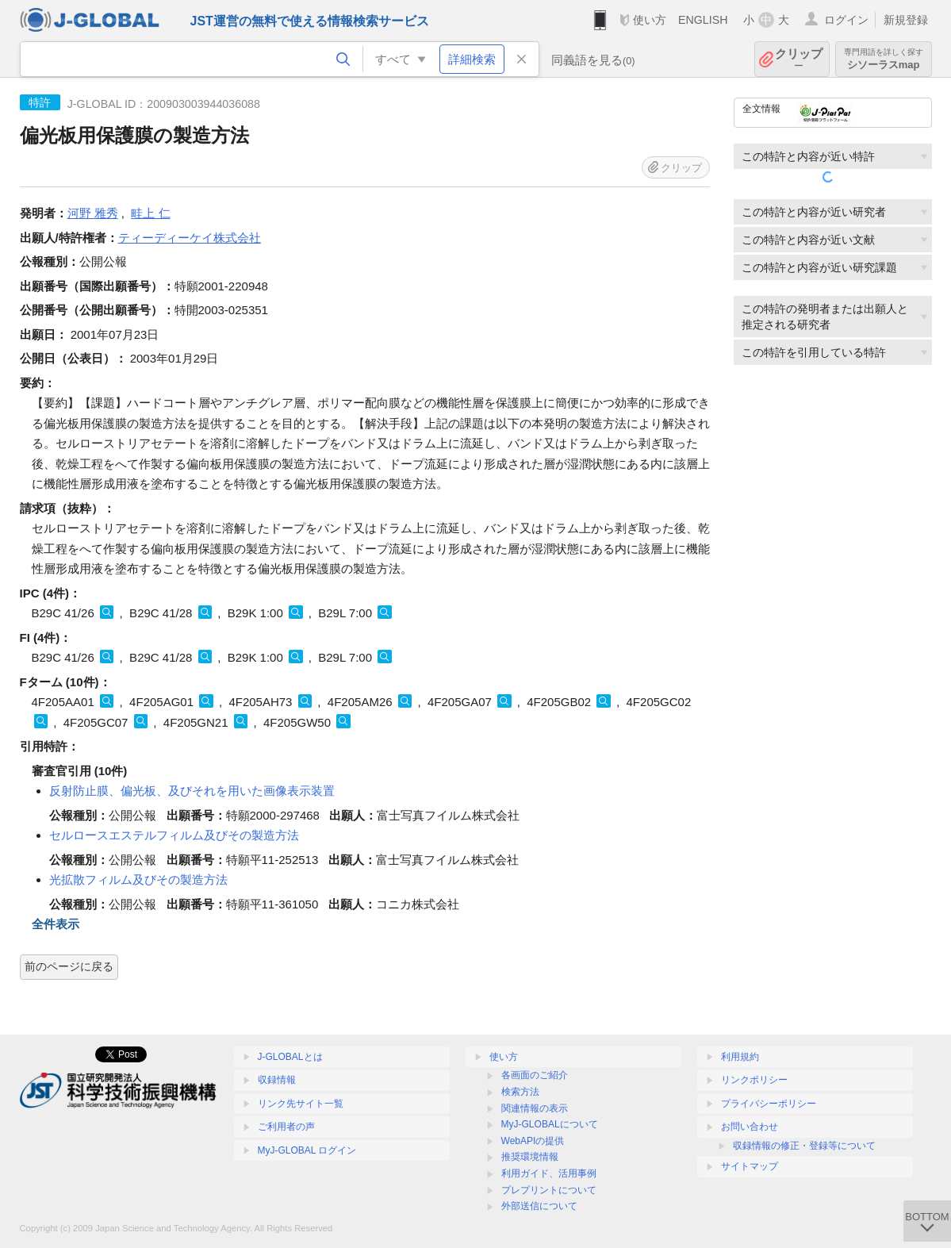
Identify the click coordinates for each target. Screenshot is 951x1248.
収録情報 (277, 1079)
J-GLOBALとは (290, 1056)
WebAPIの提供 (533, 1140)
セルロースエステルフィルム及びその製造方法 (174, 835)
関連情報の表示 (534, 1108)
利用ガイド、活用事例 (548, 1173)
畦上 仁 (150, 213)
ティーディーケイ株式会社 (189, 237)
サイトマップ (749, 1166)
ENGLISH (703, 19)
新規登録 (906, 19)
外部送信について (539, 1206)
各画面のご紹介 (534, 1075)
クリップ (799, 59)
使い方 (649, 19)
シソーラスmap (883, 59)
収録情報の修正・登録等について (804, 1145)
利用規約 (740, 1056)
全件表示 (55, 924)
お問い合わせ (749, 1126)
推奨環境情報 (529, 1156)
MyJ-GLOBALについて (549, 1124)
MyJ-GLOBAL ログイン (307, 1150)
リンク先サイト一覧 (300, 1103)
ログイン (846, 19)
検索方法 (520, 1091)
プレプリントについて (548, 1190)
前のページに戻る (69, 966)
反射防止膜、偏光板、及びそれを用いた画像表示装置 (192, 790)
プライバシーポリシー (768, 1103)
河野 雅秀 (92, 213)
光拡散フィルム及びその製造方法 (138, 879)
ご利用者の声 (286, 1126)
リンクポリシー (754, 1079)
